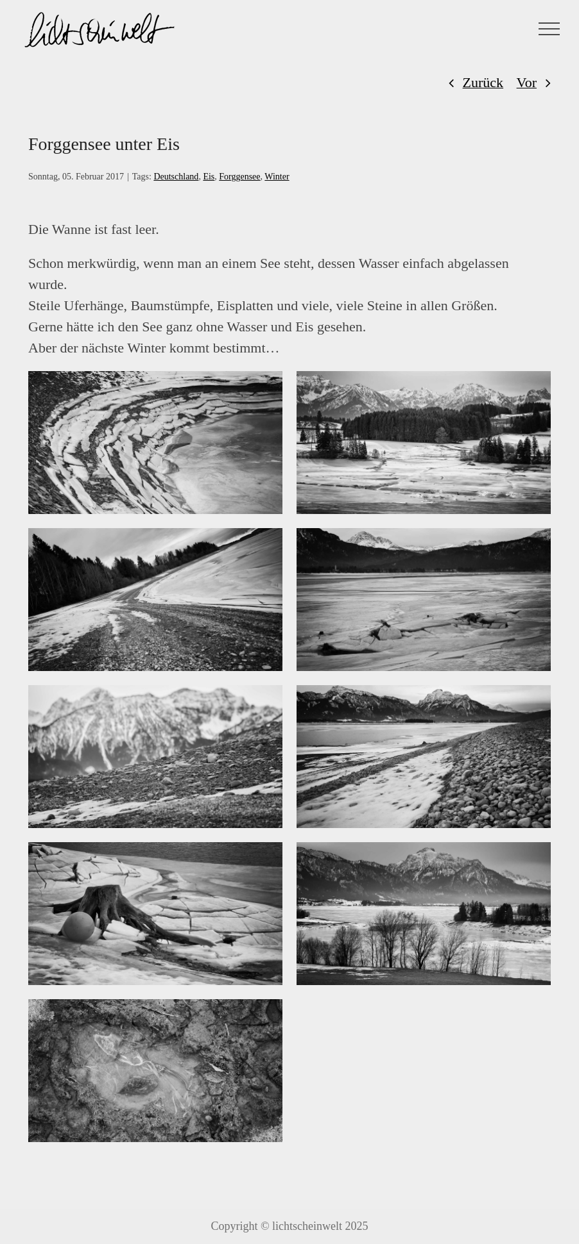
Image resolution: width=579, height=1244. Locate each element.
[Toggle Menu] (549, 28)
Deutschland (175, 176)
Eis (208, 176)
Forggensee (239, 176)
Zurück (483, 82)
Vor (527, 82)
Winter (276, 176)
